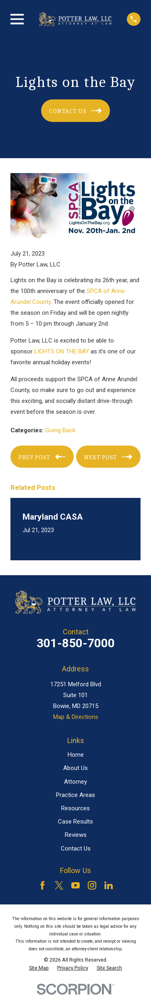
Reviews (76, 834)
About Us (75, 768)
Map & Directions (75, 716)
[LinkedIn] (108, 885)
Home (76, 754)
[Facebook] (42, 885)
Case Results (75, 821)
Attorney (75, 781)
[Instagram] (92, 885)
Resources (75, 808)
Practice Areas (75, 795)
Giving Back (60, 430)
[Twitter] (59, 885)
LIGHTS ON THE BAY (61, 351)
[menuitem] (39, 968)
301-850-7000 (76, 643)
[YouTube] (75, 885)
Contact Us (76, 848)
